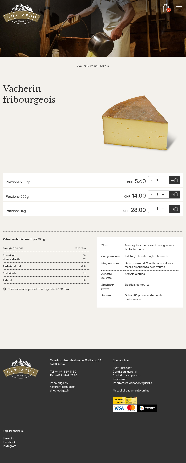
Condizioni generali (125, 371)
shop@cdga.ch (59, 390)
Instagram (9, 446)
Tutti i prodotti (122, 368)
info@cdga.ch (59, 383)
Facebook (9, 442)
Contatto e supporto (126, 375)
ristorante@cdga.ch (62, 386)
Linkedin (8, 438)
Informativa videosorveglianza (132, 383)
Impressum (120, 379)
